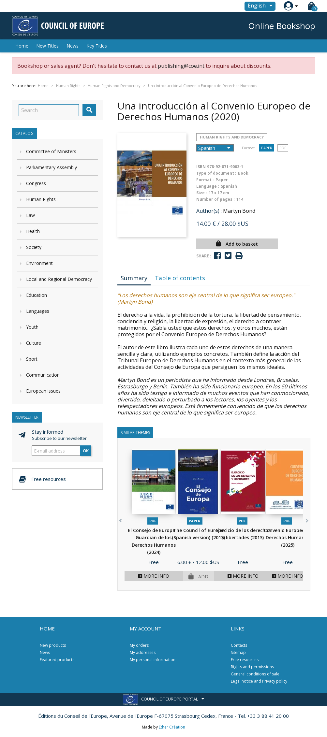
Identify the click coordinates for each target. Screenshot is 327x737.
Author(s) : (209, 211)
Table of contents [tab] (180, 278)
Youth (32, 327)
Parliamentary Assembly (51, 167)
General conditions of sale (255, 674)
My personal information (152, 659)
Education (36, 295)
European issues (43, 391)
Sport (31, 359)
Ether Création (172, 727)
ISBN (201, 166)
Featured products (57, 659)
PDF (282, 147)
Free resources (245, 659)
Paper (266, 147)
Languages (37, 311)
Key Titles (96, 46)
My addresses (143, 652)
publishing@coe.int (181, 65)
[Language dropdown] (261, 6)
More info (153, 576)
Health (33, 231)
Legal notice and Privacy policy (259, 681)
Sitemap (238, 652)
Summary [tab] (134, 278)
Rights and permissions (252, 667)
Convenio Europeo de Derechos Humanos (288, 537)
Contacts (239, 645)
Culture (33, 343)
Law (30, 215)
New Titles (47, 46)
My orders (139, 645)
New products (53, 645)
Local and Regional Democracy (59, 279)
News (73, 46)
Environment (39, 263)
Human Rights (41, 199)
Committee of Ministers (51, 151)
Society (33, 247)
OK (86, 451)
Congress (36, 183)
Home (21, 46)
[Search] (49, 110)
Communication (43, 375)
